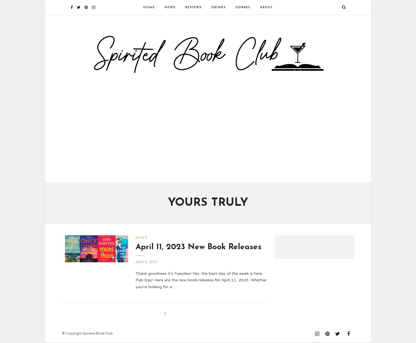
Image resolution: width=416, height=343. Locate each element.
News (170, 7)
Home (149, 7)
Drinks (218, 7)
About (266, 7)
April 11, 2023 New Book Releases (198, 248)
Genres (242, 7)
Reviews (193, 7)
